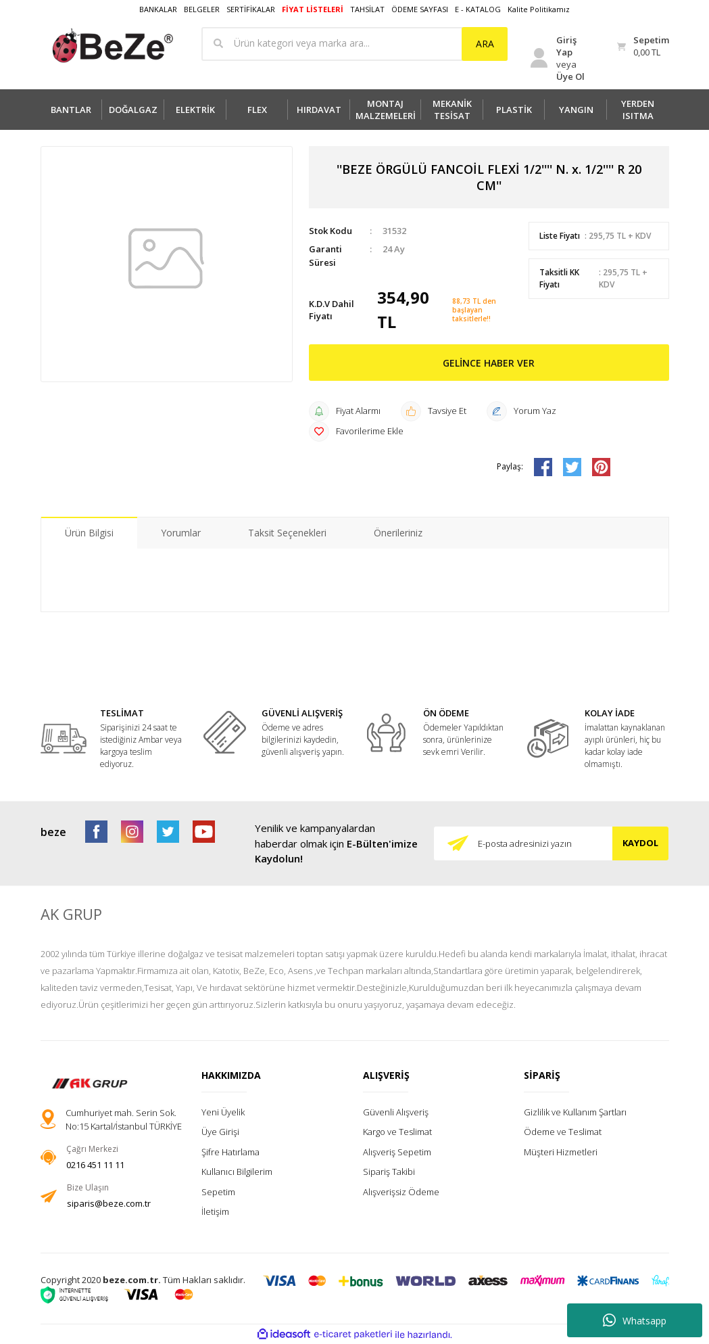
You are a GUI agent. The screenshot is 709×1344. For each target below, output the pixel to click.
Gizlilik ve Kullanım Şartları (575, 1112)
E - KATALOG (478, 9)
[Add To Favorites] (356, 431)
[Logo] (113, 45)
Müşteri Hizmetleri (560, 1152)
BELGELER (202, 9)
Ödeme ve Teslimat (563, 1132)
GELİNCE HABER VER (489, 362)
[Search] (354, 44)
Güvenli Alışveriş (396, 1112)
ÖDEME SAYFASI (419, 9)
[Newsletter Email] (551, 843)
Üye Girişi (220, 1132)
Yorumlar (181, 532)
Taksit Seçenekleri (287, 532)
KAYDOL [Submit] (640, 843)
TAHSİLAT (367, 9)
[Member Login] (561, 58)
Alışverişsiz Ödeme (401, 1192)
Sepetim (218, 1192)
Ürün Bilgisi (89, 532)
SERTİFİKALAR (250, 9)
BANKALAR (158, 9)
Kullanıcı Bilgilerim (236, 1171)
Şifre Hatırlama (230, 1152)
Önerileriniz (398, 532)
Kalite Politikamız (539, 9)
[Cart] (642, 46)
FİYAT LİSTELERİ (312, 9)
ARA (485, 43)
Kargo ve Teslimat (397, 1132)
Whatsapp (634, 1320)
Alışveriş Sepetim (397, 1152)
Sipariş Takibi (389, 1171)
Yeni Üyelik (223, 1112)
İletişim (215, 1211)
